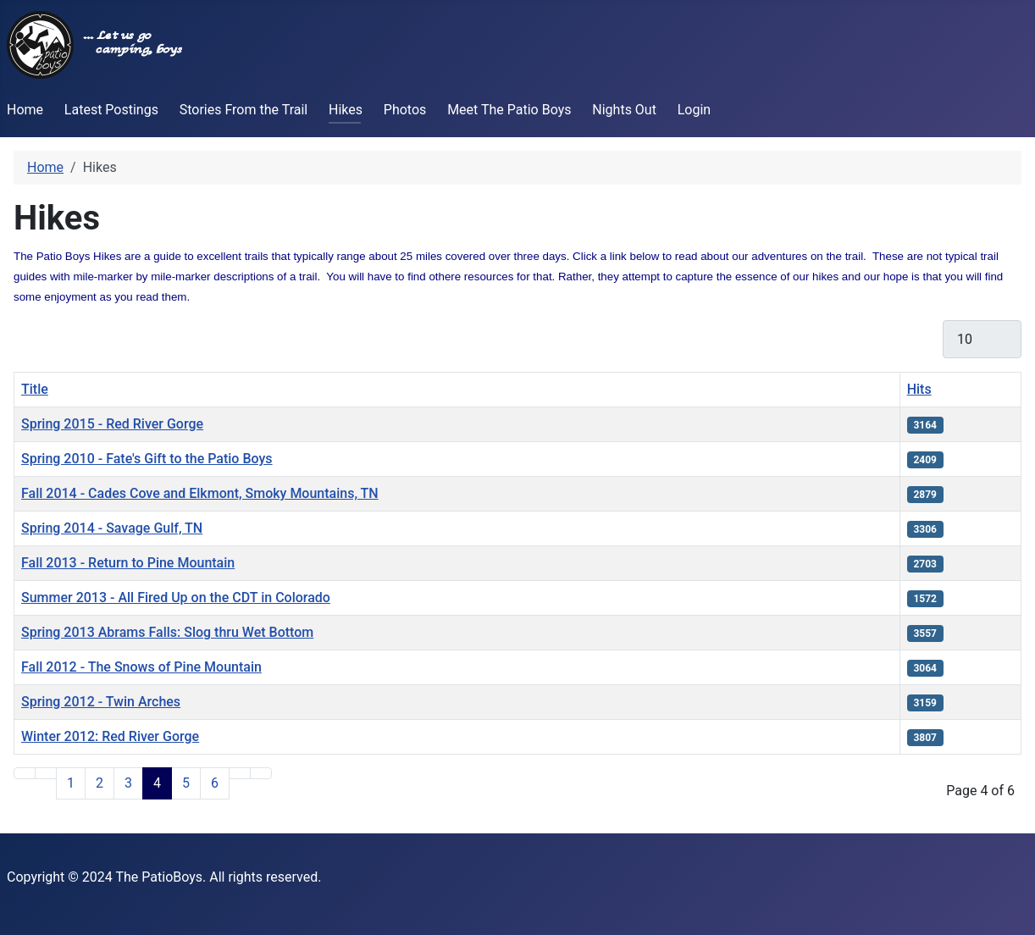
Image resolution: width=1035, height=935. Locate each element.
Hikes (346, 110)
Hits (919, 389)
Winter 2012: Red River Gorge (110, 736)
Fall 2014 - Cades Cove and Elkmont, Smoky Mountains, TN (200, 493)
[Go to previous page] (46, 773)
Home (25, 110)
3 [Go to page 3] (128, 783)
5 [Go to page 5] (186, 783)
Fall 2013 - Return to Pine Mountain (128, 563)
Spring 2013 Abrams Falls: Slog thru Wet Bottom (167, 632)
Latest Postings (111, 110)
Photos (405, 110)
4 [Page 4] (157, 783)
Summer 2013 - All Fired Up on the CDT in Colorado (175, 597)
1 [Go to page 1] (71, 783)
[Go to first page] (25, 773)
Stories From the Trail (244, 110)
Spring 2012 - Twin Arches (100, 702)
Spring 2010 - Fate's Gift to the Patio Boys (147, 459)
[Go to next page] (240, 773)
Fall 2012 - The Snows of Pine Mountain (141, 667)
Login (694, 110)
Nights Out (624, 110)
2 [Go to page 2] (99, 783)
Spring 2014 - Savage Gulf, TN (111, 528)
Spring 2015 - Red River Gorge (112, 424)
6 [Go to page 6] (215, 783)
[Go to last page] (261, 773)
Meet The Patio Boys (509, 110)
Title (34, 389)
